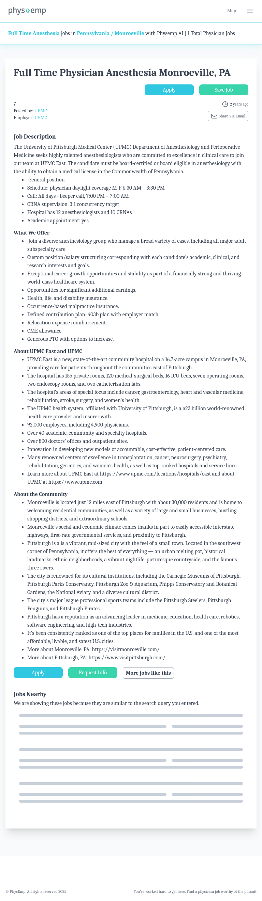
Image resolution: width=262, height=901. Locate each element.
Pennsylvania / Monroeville (110, 33)
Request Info (93, 673)
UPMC (40, 111)
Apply (169, 90)
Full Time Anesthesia (34, 33)
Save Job (224, 90)
